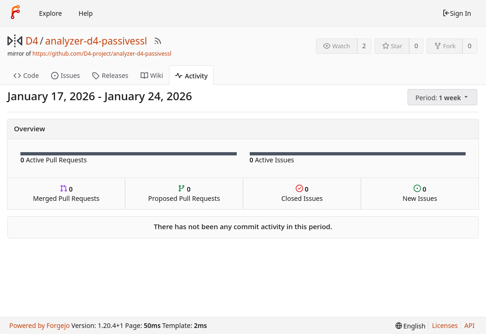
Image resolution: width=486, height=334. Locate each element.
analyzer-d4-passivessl (96, 40)
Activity (191, 75)
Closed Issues (302, 194)
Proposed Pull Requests (184, 194)
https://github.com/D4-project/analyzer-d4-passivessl (101, 54)
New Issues (419, 194)
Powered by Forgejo (39, 325)
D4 (32, 40)
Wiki (152, 75)
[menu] (443, 97)
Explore (50, 13)
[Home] (15, 13)
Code (26, 75)
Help (85, 13)
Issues (65, 75)
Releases (110, 75)
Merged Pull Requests (66, 194)
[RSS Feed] (158, 41)
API (469, 325)
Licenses (445, 325)
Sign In (456, 13)
